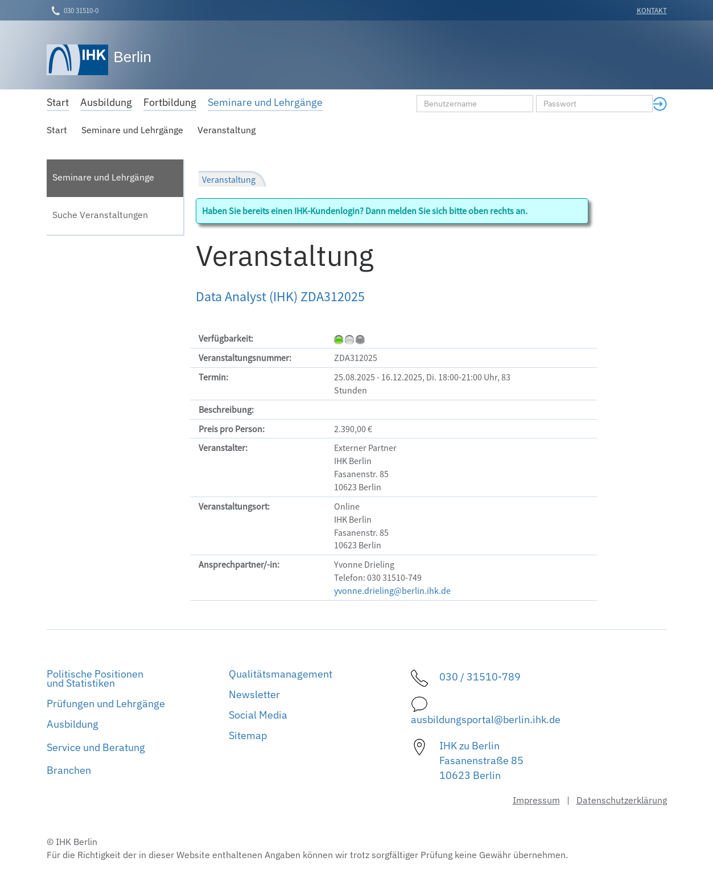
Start (57, 130)
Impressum (536, 800)
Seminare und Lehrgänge (132, 130)
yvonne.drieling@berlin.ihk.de (392, 590)
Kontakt (652, 10)
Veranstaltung (226, 130)
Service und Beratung (96, 747)
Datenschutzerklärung (621, 800)
